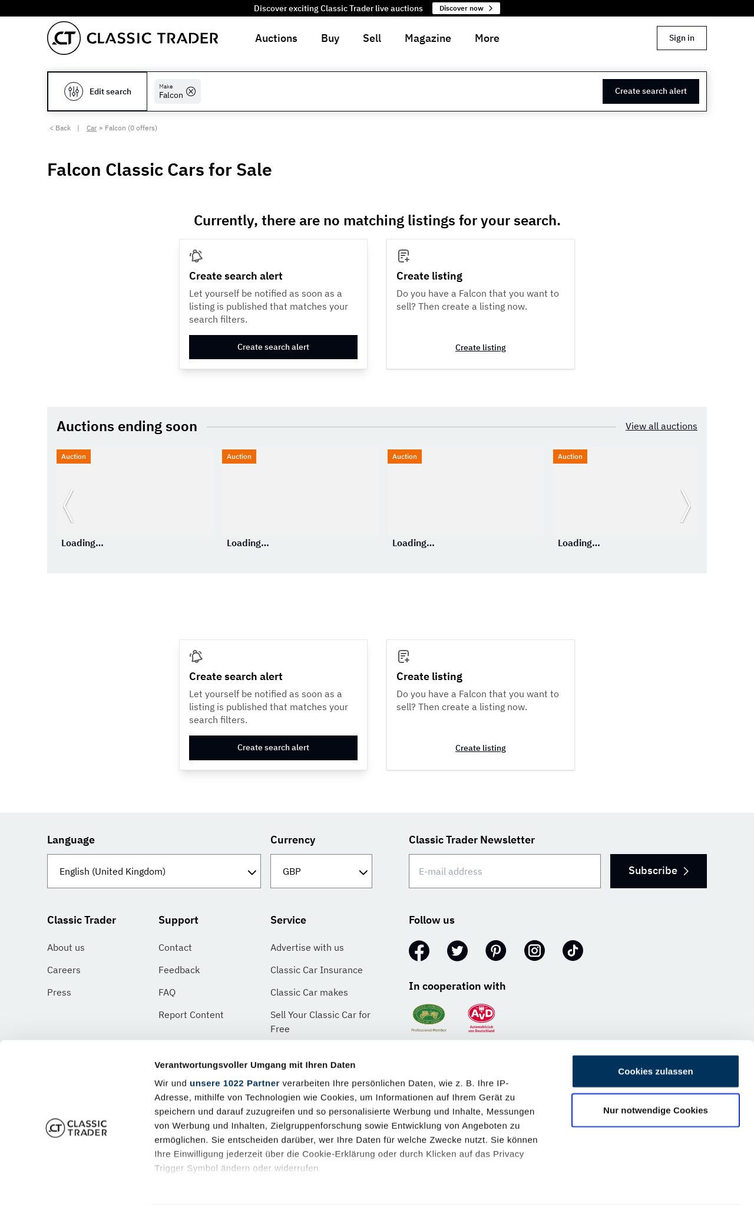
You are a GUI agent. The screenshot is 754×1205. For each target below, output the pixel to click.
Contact (175, 947)
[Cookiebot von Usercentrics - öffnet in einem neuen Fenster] (76, 1182)
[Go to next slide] (685, 505)
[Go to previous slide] (68, 505)
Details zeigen (626, 1182)
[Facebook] (419, 950)
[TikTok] (573, 950)
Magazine (428, 38)
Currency (292, 839)
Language (71, 839)
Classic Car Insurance (316, 970)
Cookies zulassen (655, 1025)
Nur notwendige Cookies (655, 1063)
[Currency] (321, 871)
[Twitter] (457, 950)
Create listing (480, 347)
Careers (64, 970)
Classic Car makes (309, 992)
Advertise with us (307, 947)
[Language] (154, 871)
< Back (60, 127)
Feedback (179, 970)
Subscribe (657, 870)
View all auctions (661, 426)
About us (66, 947)
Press (59, 992)
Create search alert (651, 91)
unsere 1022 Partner (235, 1037)
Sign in (682, 37)
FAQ (167, 992)
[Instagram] (534, 950)
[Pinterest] (496, 950)
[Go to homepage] (132, 38)
